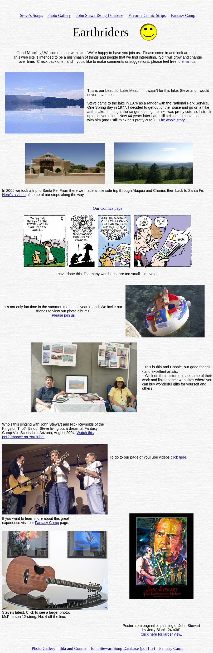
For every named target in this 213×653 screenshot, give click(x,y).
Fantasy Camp (47, 523)
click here (178, 457)
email (186, 61)
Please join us (63, 315)
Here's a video (14, 195)
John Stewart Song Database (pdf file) (123, 648)
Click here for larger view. (161, 634)
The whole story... (173, 120)
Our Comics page (107, 208)
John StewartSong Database (99, 15)
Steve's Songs (31, 15)
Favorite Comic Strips (147, 15)
